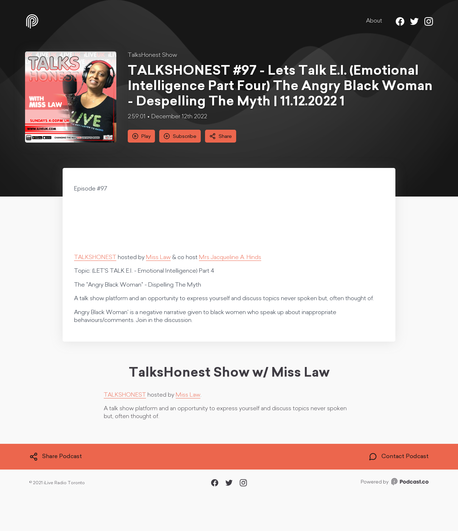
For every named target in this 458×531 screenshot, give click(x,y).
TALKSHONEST (95, 257)
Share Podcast (55, 456)
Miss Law (158, 257)
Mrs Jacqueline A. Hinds (230, 257)
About (374, 21)
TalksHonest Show (152, 55)
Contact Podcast (399, 456)
